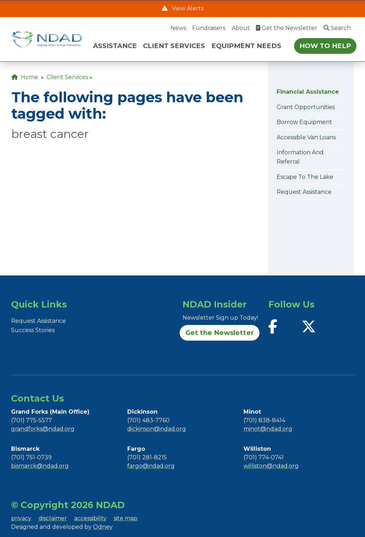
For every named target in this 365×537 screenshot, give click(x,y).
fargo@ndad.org (151, 466)
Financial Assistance (308, 91)
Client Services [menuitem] (67, 77)
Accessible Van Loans (306, 137)
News (178, 28)
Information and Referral (300, 157)
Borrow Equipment (304, 122)
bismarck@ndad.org (40, 466)
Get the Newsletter (286, 28)
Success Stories (33, 330)
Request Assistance (304, 192)
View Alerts (187, 8)
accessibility (90, 518)
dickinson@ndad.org (156, 428)
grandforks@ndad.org (42, 428)
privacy (21, 518)
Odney (103, 526)
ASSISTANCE (115, 46)
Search (337, 28)
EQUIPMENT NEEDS (246, 46)
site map (126, 518)
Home (24, 77)
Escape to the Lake (305, 177)
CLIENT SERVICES (174, 46)
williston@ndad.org (271, 466)
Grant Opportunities (306, 107)
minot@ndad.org (267, 428)
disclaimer (52, 518)
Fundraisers (208, 28)
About (241, 28)
